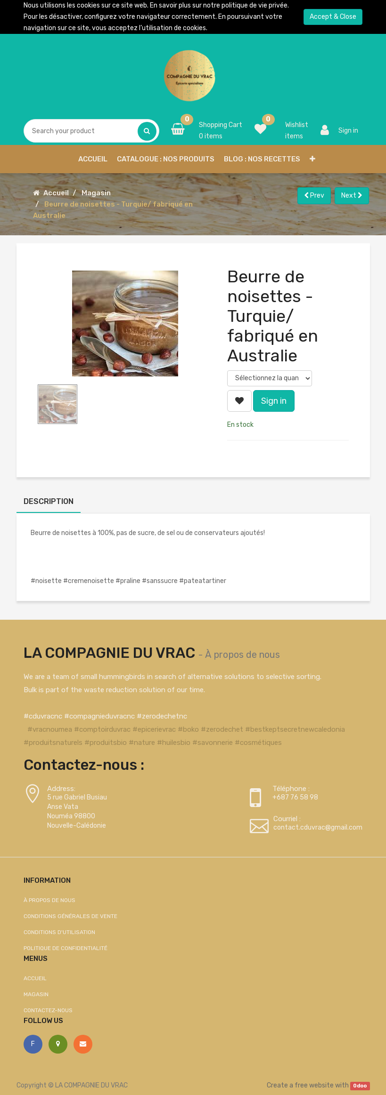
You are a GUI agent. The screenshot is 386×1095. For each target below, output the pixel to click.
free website (314, 1085)
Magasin (96, 193)
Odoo (360, 1086)
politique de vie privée (254, 5)
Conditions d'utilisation (59, 932)
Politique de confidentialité (65, 948)
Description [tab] (49, 501)
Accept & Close (333, 17)
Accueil (56, 193)
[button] (312, 159)
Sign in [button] (274, 401)
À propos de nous (242, 654)
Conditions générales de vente (70, 916)
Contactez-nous (48, 1010)
